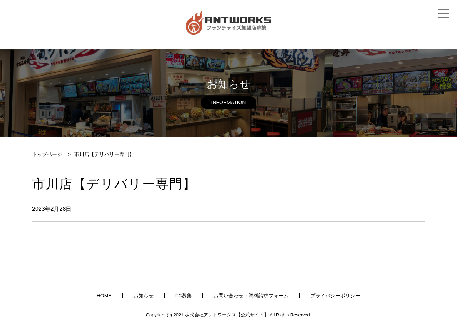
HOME (104, 295)
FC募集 (183, 295)
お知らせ (144, 295)
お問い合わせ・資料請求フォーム (251, 295)
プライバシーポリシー (335, 295)
